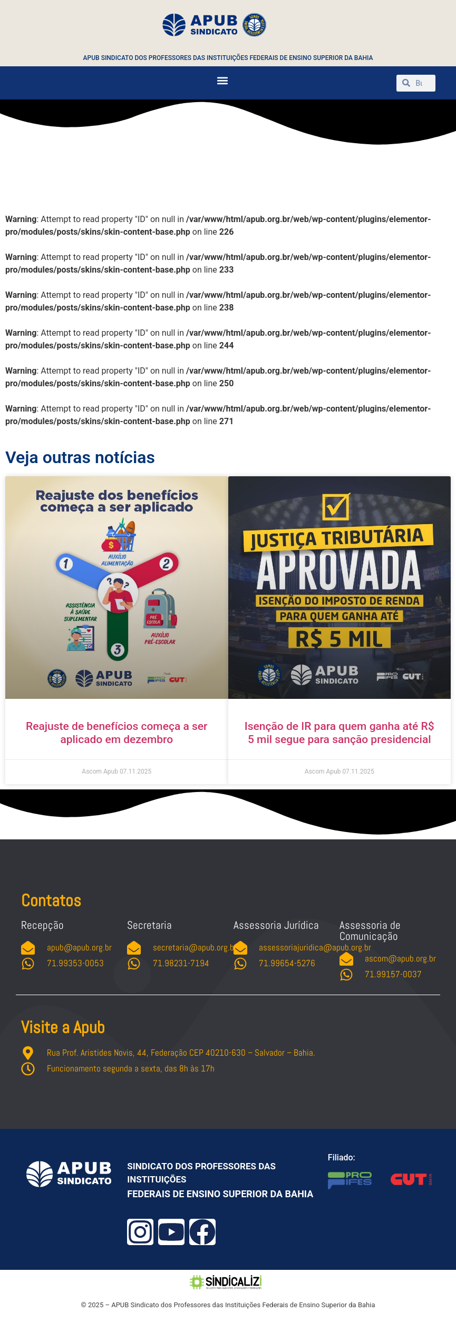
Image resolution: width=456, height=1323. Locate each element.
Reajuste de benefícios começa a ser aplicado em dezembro (116, 733)
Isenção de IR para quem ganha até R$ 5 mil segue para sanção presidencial (339, 733)
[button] (222, 80)
